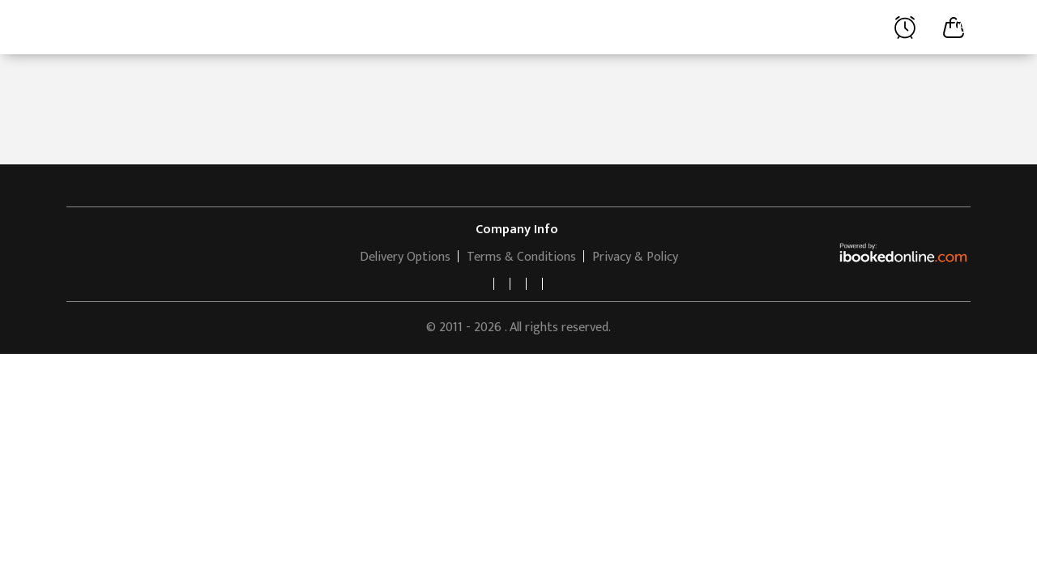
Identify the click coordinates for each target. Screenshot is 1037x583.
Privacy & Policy (635, 257)
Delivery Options (405, 257)
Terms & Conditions (521, 257)
